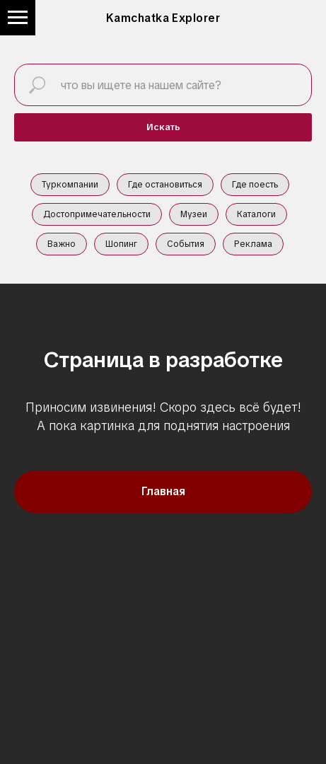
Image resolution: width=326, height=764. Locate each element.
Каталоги (256, 214)
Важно (61, 244)
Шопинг (121, 244)
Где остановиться (165, 184)
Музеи (193, 214)
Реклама (253, 244)
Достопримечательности (97, 214)
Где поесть (255, 184)
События (185, 244)
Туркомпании (70, 184)
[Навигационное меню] (18, 18)
